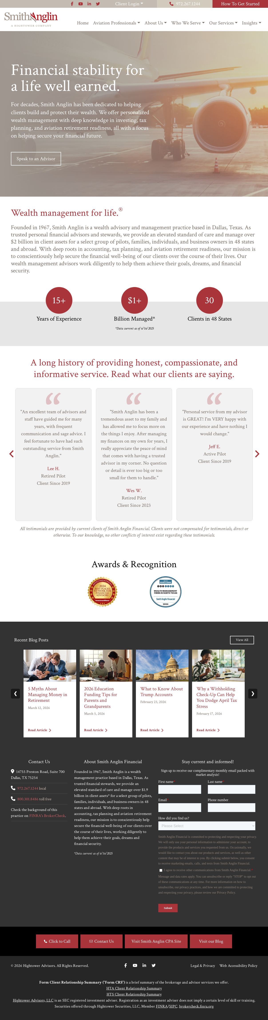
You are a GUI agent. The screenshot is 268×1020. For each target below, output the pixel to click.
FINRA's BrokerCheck (47, 815)
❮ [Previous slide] (15, 694)
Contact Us (104, 941)
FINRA (162, 1006)
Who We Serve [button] (186, 23)
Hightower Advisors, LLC (33, 1000)
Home (83, 23)
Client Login (127, 4)
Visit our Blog (211, 941)
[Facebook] (125, 965)
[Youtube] (135, 965)
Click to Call (59, 941)
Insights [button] (249, 23)
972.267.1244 (184, 4)
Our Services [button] (221, 23)
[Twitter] (154, 965)
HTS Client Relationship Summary (134, 994)
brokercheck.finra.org (196, 1006)
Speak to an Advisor (36, 159)
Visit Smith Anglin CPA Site (156, 941)
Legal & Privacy (203, 965)
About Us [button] (154, 23)
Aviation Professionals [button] (114, 23)
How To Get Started (240, 4)
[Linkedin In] (144, 965)
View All (242, 640)
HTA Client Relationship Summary (134, 988)
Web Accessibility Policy (238, 965)
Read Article (39, 730)
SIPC (173, 1006)
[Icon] (72, 4)
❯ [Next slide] (253, 694)
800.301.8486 (27, 799)
